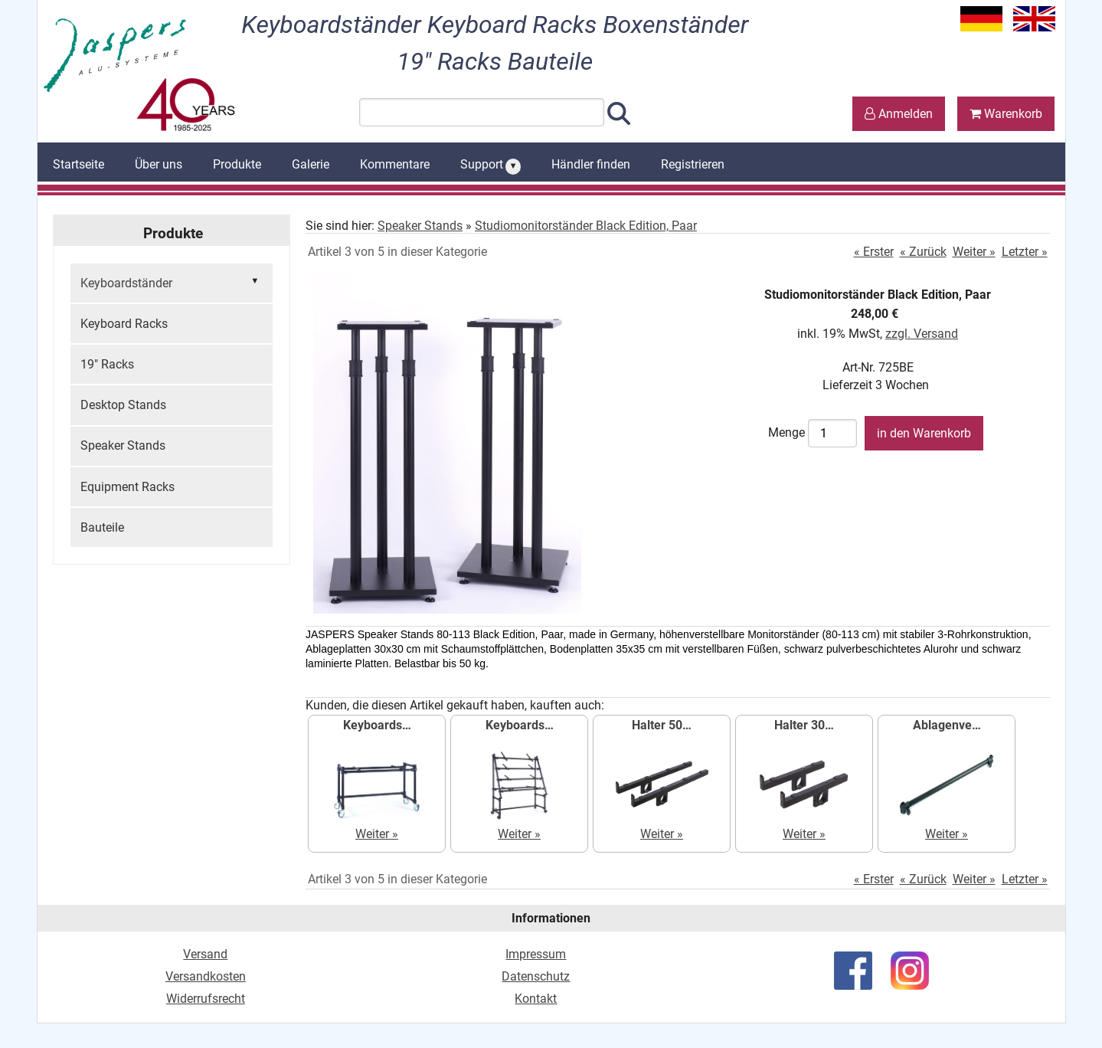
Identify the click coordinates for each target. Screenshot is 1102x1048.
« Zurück (923, 251)
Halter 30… (804, 725)
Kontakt (536, 998)
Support (491, 165)
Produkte (237, 164)
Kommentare (395, 164)
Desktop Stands (123, 405)
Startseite (78, 164)
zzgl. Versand (921, 333)
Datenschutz (536, 976)
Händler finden (590, 164)
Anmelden (899, 113)
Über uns (158, 164)
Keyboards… (377, 725)
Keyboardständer (171, 281)
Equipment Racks (127, 487)
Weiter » (974, 251)
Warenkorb (1006, 113)
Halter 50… (662, 725)
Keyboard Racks (124, 323)
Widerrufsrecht (205, 998)
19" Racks (107, 364)
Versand (205, 954)
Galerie (310, 164)
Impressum (535, 954)
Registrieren (692, 164)
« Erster (874, 251)
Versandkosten (205, 976)
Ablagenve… (947, 725)
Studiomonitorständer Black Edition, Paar (586, 225)
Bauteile (102, 527)
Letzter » (1025, 251)
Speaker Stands (122, 445)
